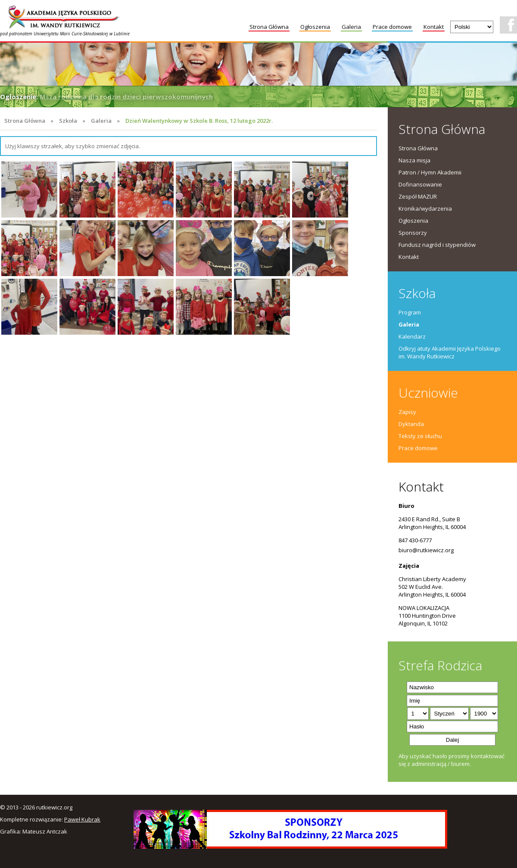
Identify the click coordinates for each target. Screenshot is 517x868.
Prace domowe (392, 27)
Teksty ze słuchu (420, 436)
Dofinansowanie (420, 184)
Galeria (351, 27)
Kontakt (434, 27)
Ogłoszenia (315, 27)
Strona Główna (269, 27)
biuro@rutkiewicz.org (426, 550)
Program (410, 312)
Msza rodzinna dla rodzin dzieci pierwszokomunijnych (126, 96)
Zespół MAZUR (418, 196)
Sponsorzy (413, 232)
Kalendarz (412, 336)
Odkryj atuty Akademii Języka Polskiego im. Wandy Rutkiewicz (450, 352)
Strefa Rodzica (440, 665)
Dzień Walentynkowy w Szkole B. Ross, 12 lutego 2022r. (199, 120)
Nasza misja (414, 160)
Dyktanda (411, 424)
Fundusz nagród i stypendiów (437, 245)
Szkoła (68, 120)
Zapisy (407, 412)
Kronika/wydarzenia (425, 208)
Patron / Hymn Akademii (430, 172)
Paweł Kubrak (82, 819)
